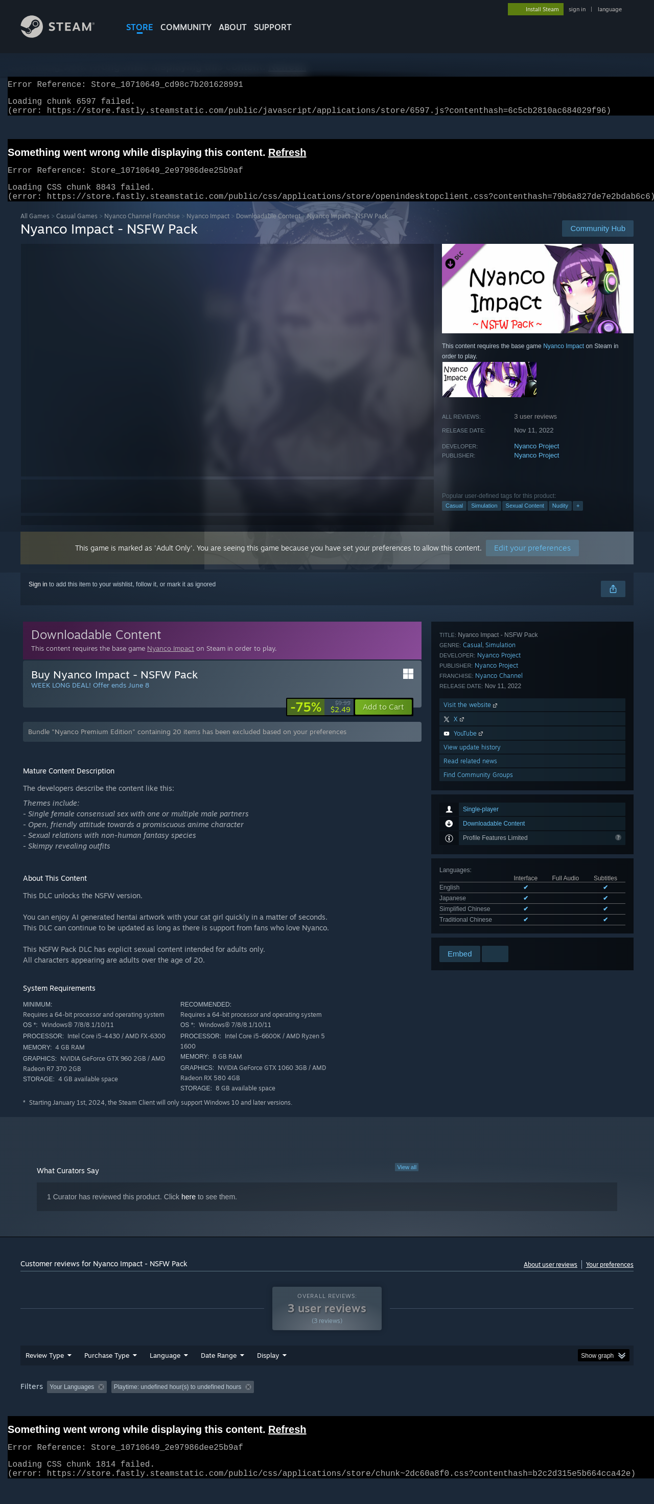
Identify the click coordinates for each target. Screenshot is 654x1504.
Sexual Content (525, 518)
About (233, 27)
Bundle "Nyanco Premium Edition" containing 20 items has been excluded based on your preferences (187, 744)
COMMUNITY (186, 27)
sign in (577, 9)
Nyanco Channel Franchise (142, 228)
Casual (454, 518)
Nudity (560, 518)
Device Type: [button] (544, 1406)
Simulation (484, 518)
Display (268, 1375)
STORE (139, 27)
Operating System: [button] (413, 1406)
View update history (472, 902)
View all (406, 1179)
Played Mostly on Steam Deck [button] (327, 1406)
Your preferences (610, 1277)
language (610, 9)
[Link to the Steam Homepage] (65, 35)
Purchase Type (106, 1375)
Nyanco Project (536, 458)
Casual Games (77, 228)
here (188, 1209)
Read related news (470, 916)
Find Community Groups (478, 930)
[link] (320, 719)
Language (165, 1375)
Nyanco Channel (499, 831)
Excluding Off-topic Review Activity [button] (175, 1406)
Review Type (45, 1375)
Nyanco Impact (207, 228)
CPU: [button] (465, 1406)
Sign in (38, 596)
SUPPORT (273, 27)
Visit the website (471, 860)
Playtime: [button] (254, 1406)
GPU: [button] (500, 1406)
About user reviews (550, 1277)
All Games (35, 228)
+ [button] (577, 518)
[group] (327, 1407)
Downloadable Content (268, 228)
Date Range (219, 1375)
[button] (383, 719)
